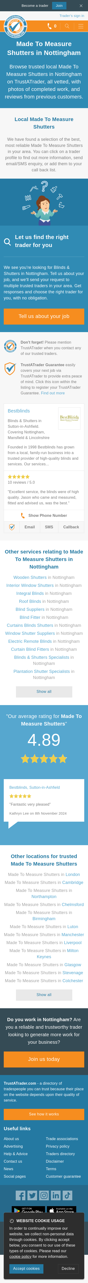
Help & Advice (16, 1154)
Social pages (15, 1176)
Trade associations (62, 1139)
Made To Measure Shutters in (44, 874)
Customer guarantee (63, 1176)
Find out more (53, 393)
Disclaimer (55, 1161)
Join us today (44, 1059)
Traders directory (60, 1154)
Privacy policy (58, 1146)
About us (11, 1139)
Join (57, 5)
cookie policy (20, 1257)
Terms (51, 1169)
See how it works (44, 1114)
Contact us (13, 1161)
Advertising (13, 1146)
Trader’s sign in (72, 16)
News (8, 1169)
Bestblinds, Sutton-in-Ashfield (34, 787)
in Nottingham (44, 577)
